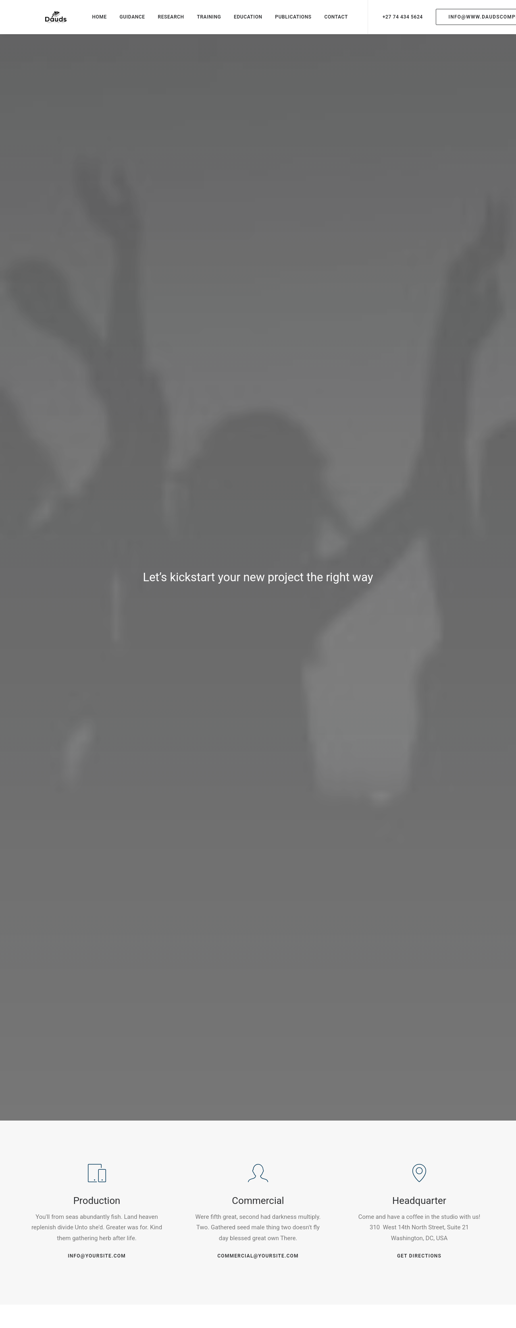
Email (195, 1050)
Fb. (36, 1202)
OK (302, 810)
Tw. (56, 1202)
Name (41, 1050)
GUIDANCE (124, 21)
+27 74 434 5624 (395, 21)
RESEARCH (163, 21)
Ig (73, 1202)
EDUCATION (241, 21)
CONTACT (328, 21)
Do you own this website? (228, 811)
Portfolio (215, 1252)
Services (215, 1239)
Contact (214, 1264)
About (212, 1227)
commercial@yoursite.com (258, 382)
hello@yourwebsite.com (429, 1227)
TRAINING (201, 21)
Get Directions (419, 382)
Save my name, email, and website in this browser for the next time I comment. (135, 1091)
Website (352, 1050)
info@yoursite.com (97, 382)
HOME (92, 21)
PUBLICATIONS (286, 21)
